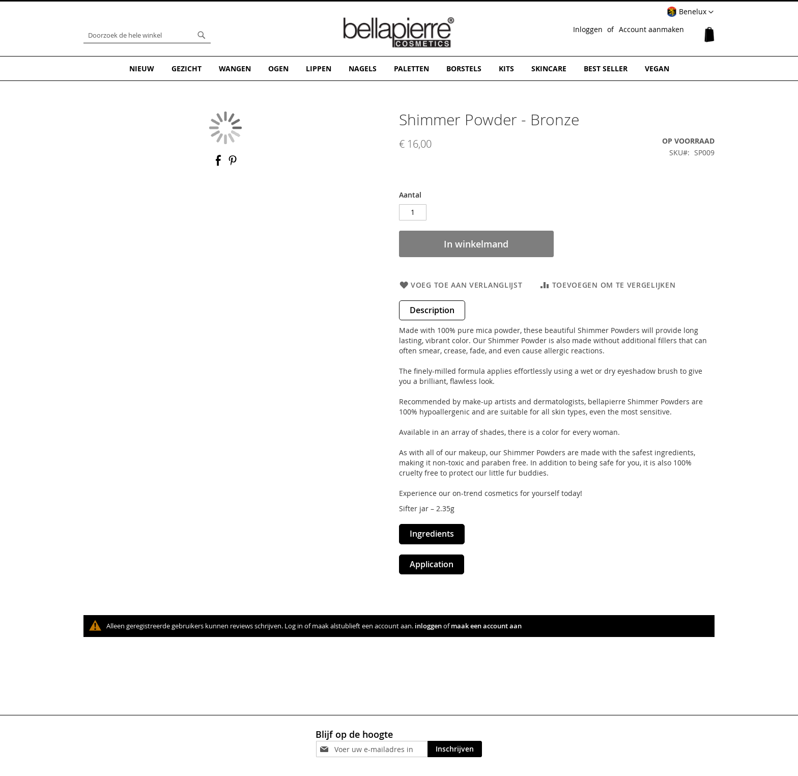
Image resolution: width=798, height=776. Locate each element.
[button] (690, 12)
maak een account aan (486, 625)
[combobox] (147, 35)
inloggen (428, 625)
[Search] (201, 35)
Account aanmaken (651, 29)
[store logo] (399, 32)
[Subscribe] (455, 749)
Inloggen (588, 29)
